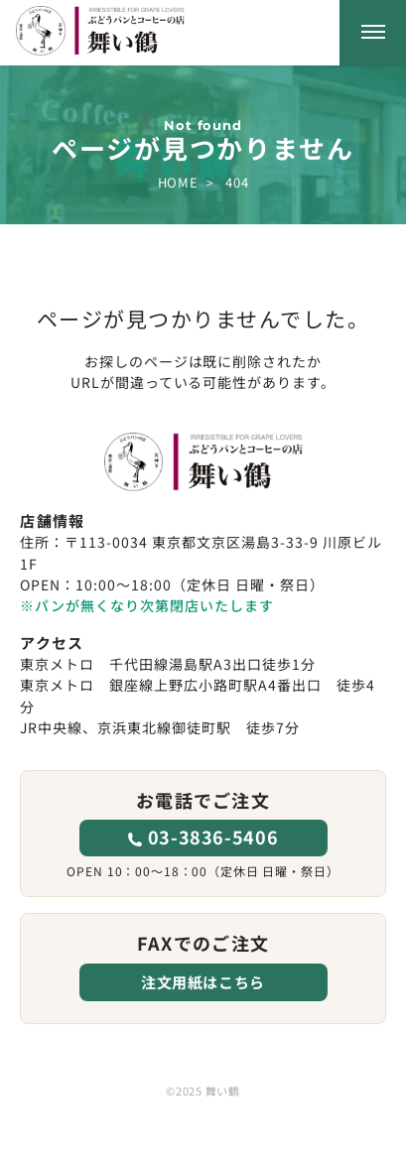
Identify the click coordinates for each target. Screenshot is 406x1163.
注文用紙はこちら (203, 981)
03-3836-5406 (213, 837)
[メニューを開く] (372, 33)
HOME (178, 182)
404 (236, 182)
